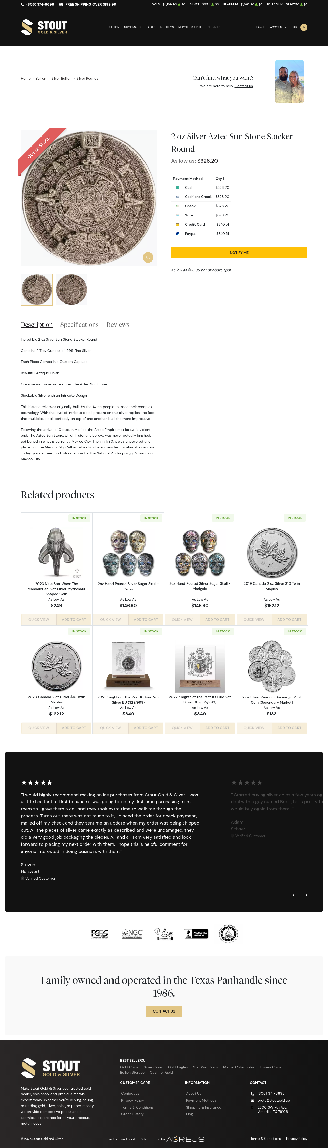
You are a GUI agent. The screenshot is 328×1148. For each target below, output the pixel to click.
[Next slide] (304, 893)
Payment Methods (201, 1098)
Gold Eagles (178, 1065)
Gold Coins (129, 1065)
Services (214, 27)
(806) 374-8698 (40, 4)
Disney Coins (270, 1065)
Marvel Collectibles (238, 1065)
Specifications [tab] (79, 324)
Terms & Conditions (137, 1105)
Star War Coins (205, 1065)
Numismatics (133, 27)
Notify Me (239, 252)
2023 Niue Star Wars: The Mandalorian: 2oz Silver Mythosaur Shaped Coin (56, 588)
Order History (132, 1112)
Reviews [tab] (118, 324)
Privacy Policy (132, 1098)
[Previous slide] (295, 893)
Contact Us (164, 1009)
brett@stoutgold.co (274, 1098)
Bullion (113, 27)
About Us (193, 1091)
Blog (189, 1112)
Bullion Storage (132, 1070)
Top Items (167, 27)
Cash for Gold (161, 1070)
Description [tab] (37, 324)
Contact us (244, 86)
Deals (151, 27)
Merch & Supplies (190, 27)
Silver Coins (153, 1065)
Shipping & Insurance (203, 1105)
